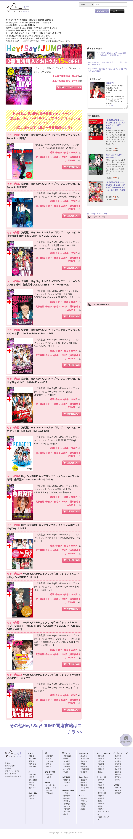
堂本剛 (31, 799)
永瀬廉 (100, 807)
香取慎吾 (118, 767)
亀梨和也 (66, 780)
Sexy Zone (83, 777)
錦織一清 (118, 788)
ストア (40, 12)
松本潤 (48, 759)
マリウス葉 (85, 788)
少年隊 (116, 785)
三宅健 (31, 785)
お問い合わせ (10, 766)
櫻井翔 (48, 767)
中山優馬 (118, 769)
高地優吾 (101, 785)
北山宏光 (84, 756)
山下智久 (118, 777)
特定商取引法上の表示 (13, 777)
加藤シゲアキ (51, 788)
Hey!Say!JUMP (68, 791)
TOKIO (30, 754)
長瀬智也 (32, 767)
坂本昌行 (32, 775)
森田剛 (31, 783)
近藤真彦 (118, 772)
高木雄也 (66, 807)
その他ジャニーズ (120, 754)
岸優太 (100, 801)
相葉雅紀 (49, 756)
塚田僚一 (84, 809)
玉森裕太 (84, 762)
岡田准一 (32, 788)
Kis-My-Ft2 (83, 754)
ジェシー (101, 791)
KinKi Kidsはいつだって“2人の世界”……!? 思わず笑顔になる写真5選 (107, 64)
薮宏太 (65, 815)
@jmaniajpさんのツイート (97, 214)
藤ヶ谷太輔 (85, 759)
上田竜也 (66, 783)
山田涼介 (66, 793)
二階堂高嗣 (85, 769)
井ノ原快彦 (33, 780)
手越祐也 (49, 793)
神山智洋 (101, 764)
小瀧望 (100, 772)
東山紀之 (118, 791)
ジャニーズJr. (101, 777)
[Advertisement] (107, 261)
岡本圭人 (66, 801)
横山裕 (65, 772)
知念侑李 (66, 796)
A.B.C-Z (82, 796)
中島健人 (84, 783)
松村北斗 (101, 788)
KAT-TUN (66, 777)
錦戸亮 (65, 759)
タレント (85, 12)
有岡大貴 (66, 804)
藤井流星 (101, 767)
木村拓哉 (118, 759)
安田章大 (66, 764)
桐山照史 (101, 759)
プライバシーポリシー (13, 771)
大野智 (48, 764)
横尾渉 (83, 764)
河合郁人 (84, 804)
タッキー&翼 (50, 772)
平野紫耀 (101, 804)
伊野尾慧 (66, 809)
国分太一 (32, 762)
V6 (29, 772)
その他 (117, 780)
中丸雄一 (66, 785)
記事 (55, 12)
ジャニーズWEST (103, 754)
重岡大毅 (101, 756)
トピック (70, 12)
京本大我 (101, 780)
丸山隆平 (66, 762)
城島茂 (31, 756)
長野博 (31, 777)
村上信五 (66, 769)
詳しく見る (109, 106)
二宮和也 (49, 762)
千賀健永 (84, 767)
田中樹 (100, 783)
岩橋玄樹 (101, 796)
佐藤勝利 (109, 83)
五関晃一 (84, 807)
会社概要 (8, 769)
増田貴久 (49, 791)
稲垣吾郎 (118, 762)
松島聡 (83, 791)
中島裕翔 (66, 799)
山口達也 (32, 759)
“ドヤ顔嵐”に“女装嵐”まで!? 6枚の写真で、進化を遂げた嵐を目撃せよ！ (111, 54)
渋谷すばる (67, 756)
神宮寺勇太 (102, 799)
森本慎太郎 (102, 793)
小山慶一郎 (50, 785)
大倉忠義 (66, 767)
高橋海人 (101, 809)
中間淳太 (101, 762)
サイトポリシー (10, 774)
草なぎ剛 (118, 764)
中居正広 (118, 756)
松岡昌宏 (32, 764)
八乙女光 (66, 812)
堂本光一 (32, 796)
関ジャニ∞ (66, 754)
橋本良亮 (84, 799)
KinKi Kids (32, 793)
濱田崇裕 (101, 769)
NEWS (47, 783)
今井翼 (48, 777)
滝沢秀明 (49, 775)
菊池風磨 (84, 785)
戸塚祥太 (84, 801)
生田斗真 (118, 775)
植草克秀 (118, 793)
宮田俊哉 (84, 772)
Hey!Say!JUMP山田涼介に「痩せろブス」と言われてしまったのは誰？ (107, 70)
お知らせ (8, 763)
